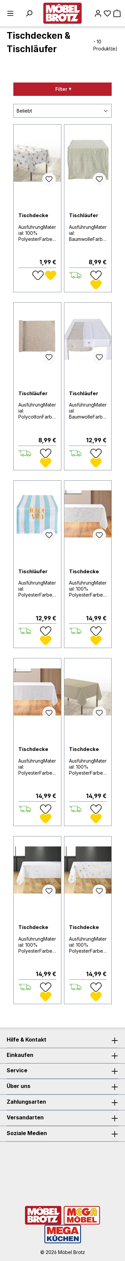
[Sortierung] (62, 111)
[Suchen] (29, 13)
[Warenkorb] (117, 13)
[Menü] (10, 13)
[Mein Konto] (98, 13)
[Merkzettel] (107, 13)
